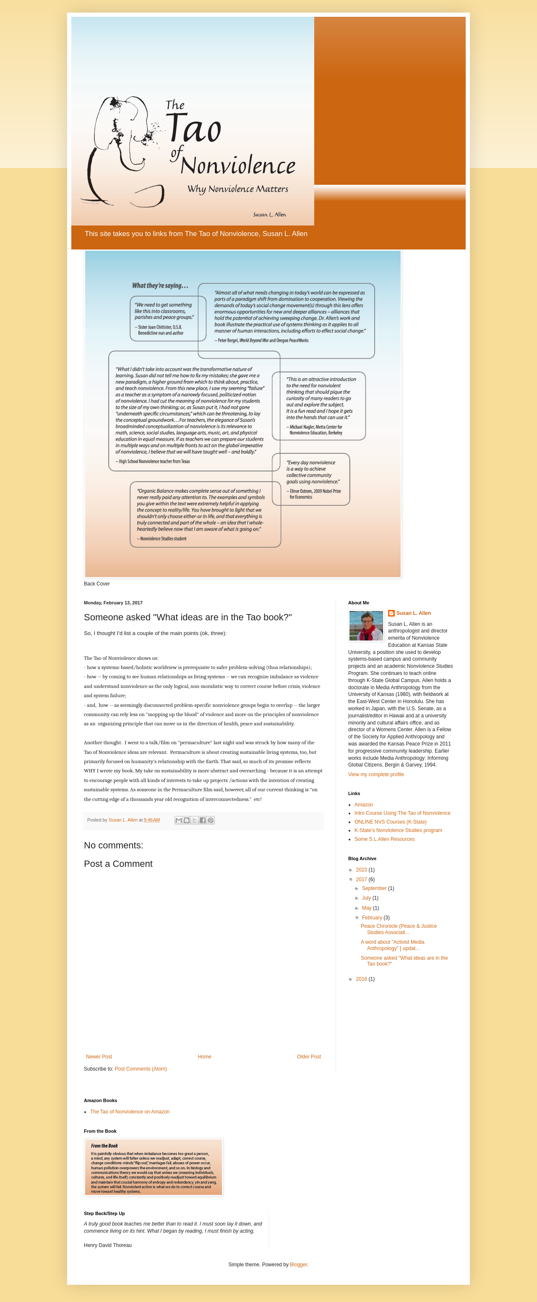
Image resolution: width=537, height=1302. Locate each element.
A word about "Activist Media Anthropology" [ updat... (393, 945)
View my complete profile (376, 774)
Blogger (298, 1265)
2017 (362, 879)
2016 (362, 979)
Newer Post (99, 1057)
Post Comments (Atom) (141, 1069)
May (367, 908)
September (375, 888)
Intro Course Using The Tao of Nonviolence (403, 813)
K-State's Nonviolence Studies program (398, 830)
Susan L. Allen (413, 613)
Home (204, 1057)
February (372, 918)
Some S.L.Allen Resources (384, 839)
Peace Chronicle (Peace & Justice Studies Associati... (399, 929)
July (367, 898)
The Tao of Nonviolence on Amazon (129, 1112)
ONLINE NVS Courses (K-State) (391, 822)
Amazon (364, 805)
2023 (362, 870)
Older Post (309, 1057)
